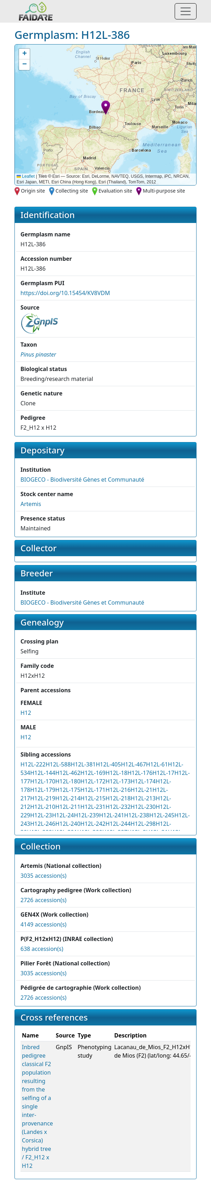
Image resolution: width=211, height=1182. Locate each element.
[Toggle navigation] (186, 11)
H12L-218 (118, 798)
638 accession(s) (41, 949)
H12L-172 (93, 781)
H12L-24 (63, 815)
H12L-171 (93, 790)
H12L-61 (157, 764)
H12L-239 (86, 815)
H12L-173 (118, 781)
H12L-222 (33, 764)
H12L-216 (118, 790)
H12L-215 (93, 798)
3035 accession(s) (43, 876)
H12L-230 (143, 807)
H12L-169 (93, 773)
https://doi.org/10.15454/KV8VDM (65, 293)
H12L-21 (141, 790)
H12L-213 (143, 798)
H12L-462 (67, 773)
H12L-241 (111, 815)
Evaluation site (115, 190)
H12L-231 (93, 807)
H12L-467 (133, 764)
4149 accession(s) (43, 924)
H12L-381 (83, 764)
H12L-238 (136, 815)
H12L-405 (108, 764)
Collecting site (71, 190)
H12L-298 (143, 824)
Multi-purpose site (164, 190)
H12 (25, 713)
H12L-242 (93, 824)
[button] (105, 107)
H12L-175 (67, 790)
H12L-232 (118, 807)
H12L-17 (163, 773)
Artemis (30, 504)
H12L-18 (116, 773)
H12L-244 (118, 824)
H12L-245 (161, 815)
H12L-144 (42, 773)
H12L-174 (143, 781)
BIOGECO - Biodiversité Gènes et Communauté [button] (82, 479)
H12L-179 (42, 790)
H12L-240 (67, 824)
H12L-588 (58, 764)
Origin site (33, 190)
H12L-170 (42, 781)
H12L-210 (42, 807)
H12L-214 (67, 798)
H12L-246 (42, 824)
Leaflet (26, 176)
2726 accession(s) (43, 900)
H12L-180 (67, 781)
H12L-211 (67, 807)
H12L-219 (42, 798)
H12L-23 (41, 815)
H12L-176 (139, 773)
